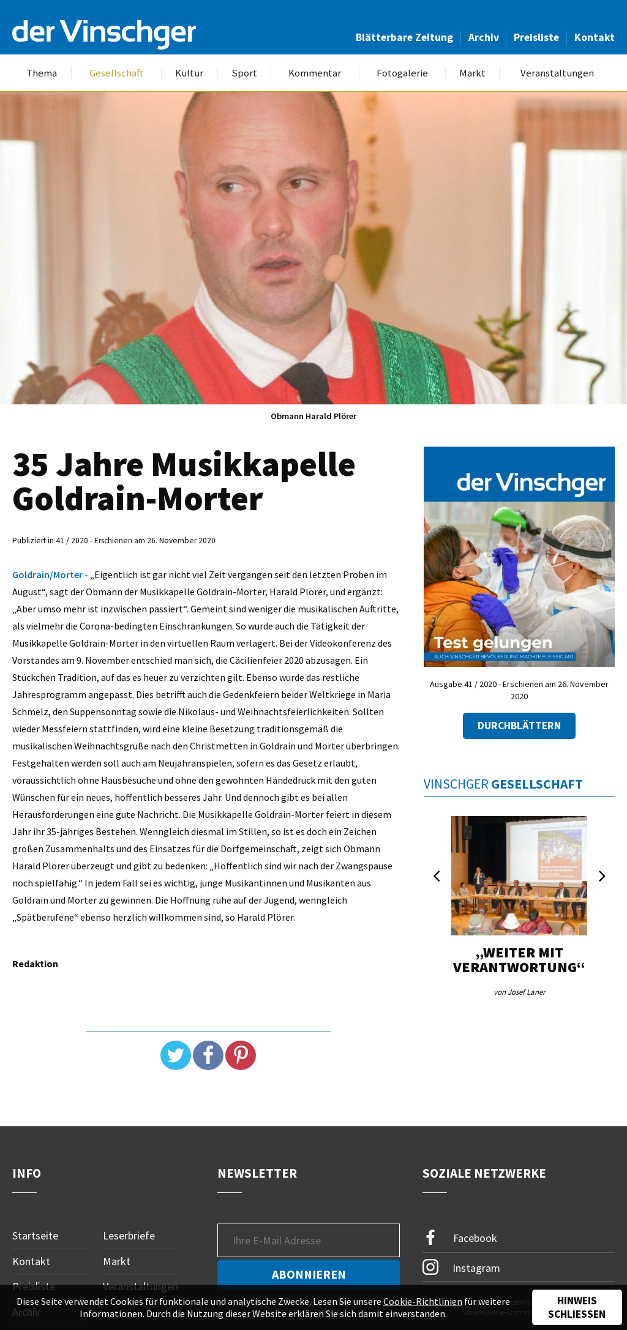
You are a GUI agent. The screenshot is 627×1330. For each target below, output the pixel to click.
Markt (472, 73)
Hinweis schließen (577, 1307)
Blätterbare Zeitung (404, 37)
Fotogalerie (402, 73)
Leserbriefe (129, 1235)
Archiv (483, 37)
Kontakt (594, 37)
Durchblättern (519, 725)
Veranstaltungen (557, 73)
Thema (41, 73)
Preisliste (536, 37)
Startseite (35, 1235)
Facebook (459, 1238)
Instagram (461, 1267)
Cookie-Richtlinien (422, 1301)
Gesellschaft (116, 73)
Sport (244, 73)
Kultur (189, 73)
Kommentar (314, 73)
